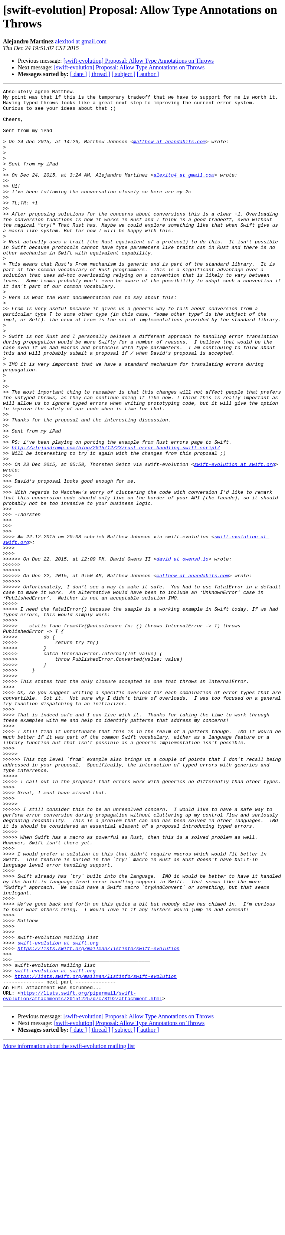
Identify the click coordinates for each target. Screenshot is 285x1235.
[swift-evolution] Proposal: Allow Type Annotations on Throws (138, 61)
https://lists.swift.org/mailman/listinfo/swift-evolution (98, 1120)
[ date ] (78, 74)
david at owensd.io (182, 653)
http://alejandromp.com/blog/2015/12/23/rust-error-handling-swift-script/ (116, 519)
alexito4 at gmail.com (81, 41)
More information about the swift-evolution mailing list (69, 1228)
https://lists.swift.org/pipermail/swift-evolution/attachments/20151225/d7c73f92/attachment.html (82, 1177)
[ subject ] (123, 74)
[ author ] (148, 74)
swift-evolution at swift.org (234, 539)
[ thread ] (99, 74)
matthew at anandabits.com (169, 152)
